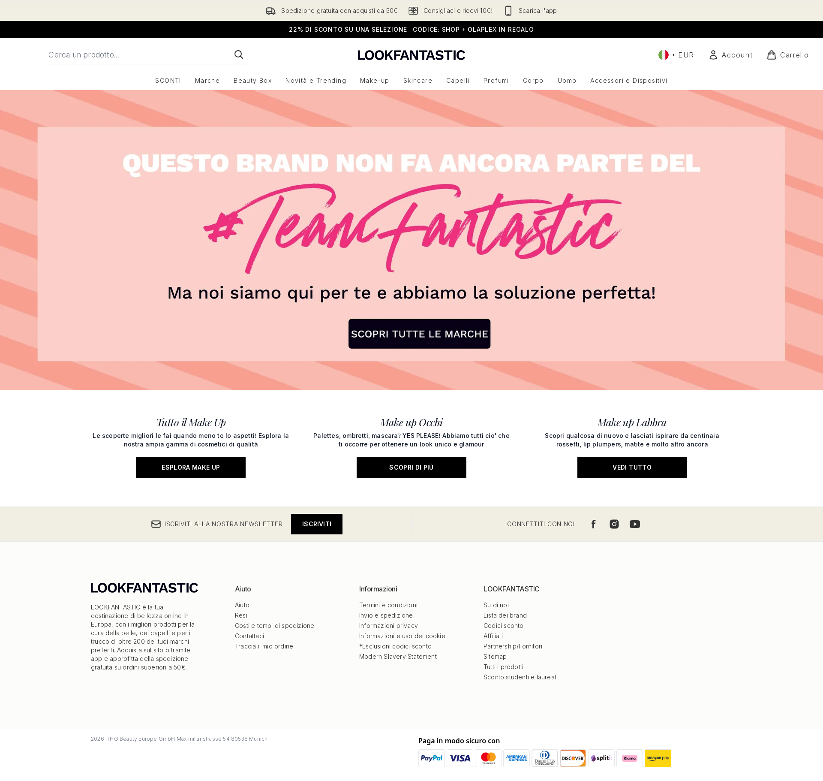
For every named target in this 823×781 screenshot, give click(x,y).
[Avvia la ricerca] (239, 54)
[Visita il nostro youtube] (635, 524)
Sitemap (495, 656)
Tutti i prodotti (503, 666)
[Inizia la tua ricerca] (146, 54)
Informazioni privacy (388, 625)
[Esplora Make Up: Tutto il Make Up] (191, 444)
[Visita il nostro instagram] (614, 524)
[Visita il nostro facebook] (593, 524)
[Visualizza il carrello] (787, 55)
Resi (241, 615)
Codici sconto (504, 625)
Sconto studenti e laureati (521, 677)
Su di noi (496, 605)
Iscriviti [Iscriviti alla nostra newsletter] (316, 524)
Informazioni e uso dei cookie (402, 635)
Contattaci (249, 635)
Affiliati (493, 635)
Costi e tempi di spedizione (274, 625)
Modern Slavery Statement (398, 656)
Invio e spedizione (386, 615)
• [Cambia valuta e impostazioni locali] (676, 55)
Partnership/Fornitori (513, 646)
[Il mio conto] (730, 54)
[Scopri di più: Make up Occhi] (412, 444)
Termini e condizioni (388, 605)
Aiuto (242, 605)
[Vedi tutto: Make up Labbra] (632, 444)
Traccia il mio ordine (264, 646)
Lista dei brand (505, 615)
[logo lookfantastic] (411, 54)
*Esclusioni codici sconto (395, 646)
